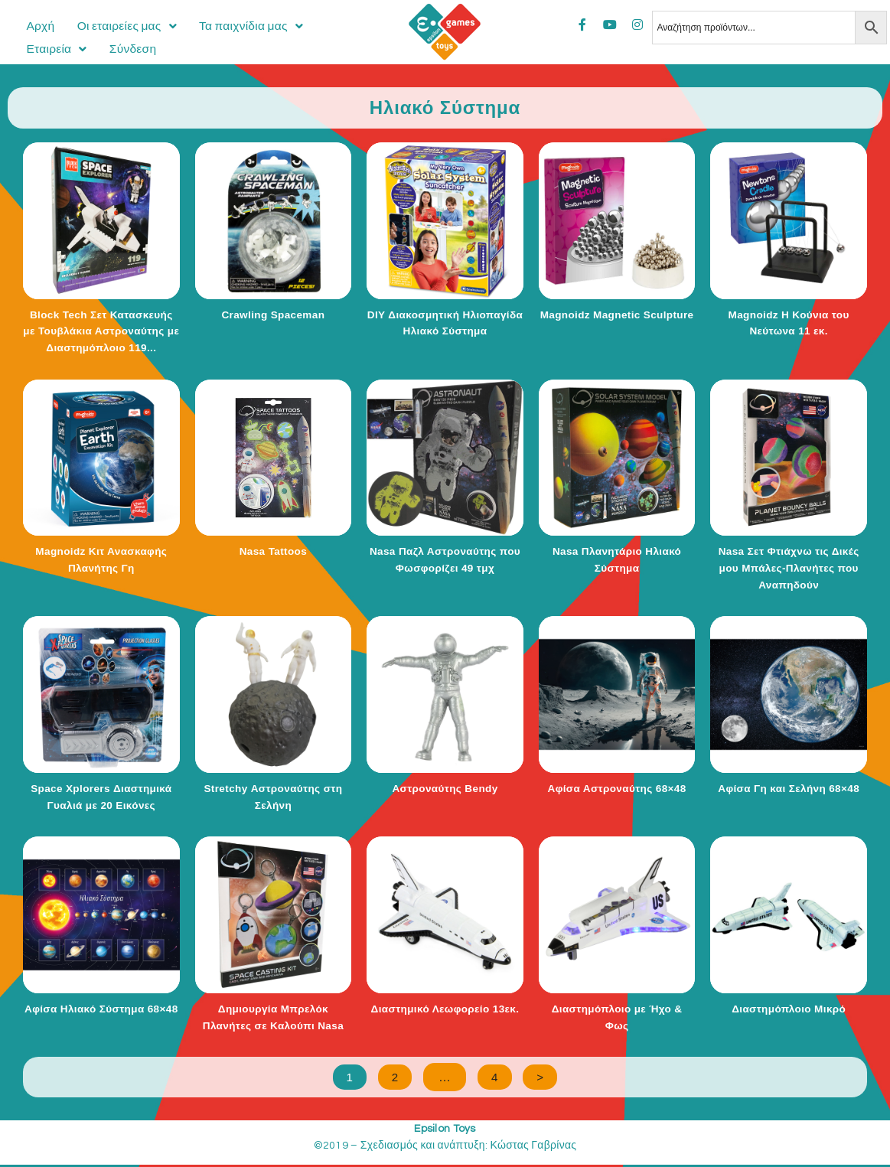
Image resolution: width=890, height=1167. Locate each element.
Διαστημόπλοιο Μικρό (789, 1008)
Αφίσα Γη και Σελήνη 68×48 (789, 788)
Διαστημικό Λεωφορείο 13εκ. (445, 1008)
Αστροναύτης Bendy (445, 788)
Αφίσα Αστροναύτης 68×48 (617, 788)
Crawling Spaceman (273, 314)
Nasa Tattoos (273, 551)
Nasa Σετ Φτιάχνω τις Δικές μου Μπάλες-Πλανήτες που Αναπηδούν (789, 567)
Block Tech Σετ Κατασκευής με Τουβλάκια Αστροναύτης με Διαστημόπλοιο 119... (101, 331)
